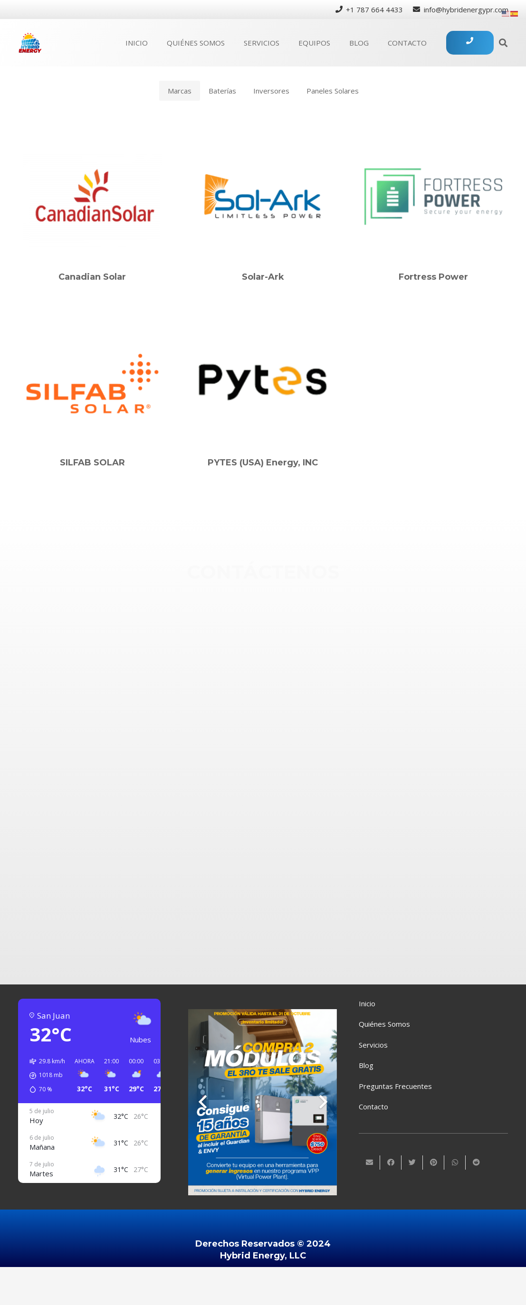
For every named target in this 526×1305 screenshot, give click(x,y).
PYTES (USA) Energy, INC (263, 462)
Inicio (367, 1003)
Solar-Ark (263, 277)
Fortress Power (433, 277)
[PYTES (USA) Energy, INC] (263, 382)
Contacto (373, 1106)
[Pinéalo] (433, 1162)
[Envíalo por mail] (369, 1162)
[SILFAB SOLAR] (93, 382)
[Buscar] (503, 43)
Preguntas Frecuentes (395, 1086)
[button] (44, 1076)
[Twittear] (412, 1162)
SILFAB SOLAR (92, 462)
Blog (366, 1065)
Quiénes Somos (384, 1024)
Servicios (373, 1045)
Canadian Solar (92, 277)
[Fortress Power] (433, 196)
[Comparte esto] (391, 1162)
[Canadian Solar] (93, 196)
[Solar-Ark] (263, 196)
